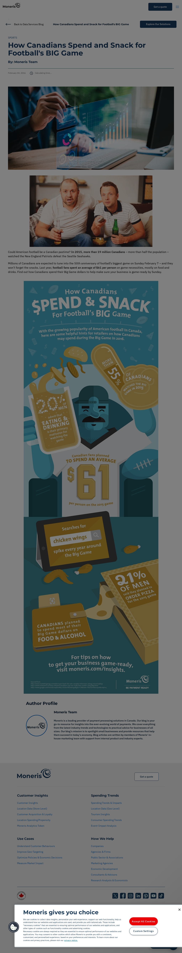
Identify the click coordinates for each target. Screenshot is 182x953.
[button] (13, 927)
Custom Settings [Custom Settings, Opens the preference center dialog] (143, 931)
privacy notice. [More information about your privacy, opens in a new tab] (71, 940)
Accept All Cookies (143, 921)
